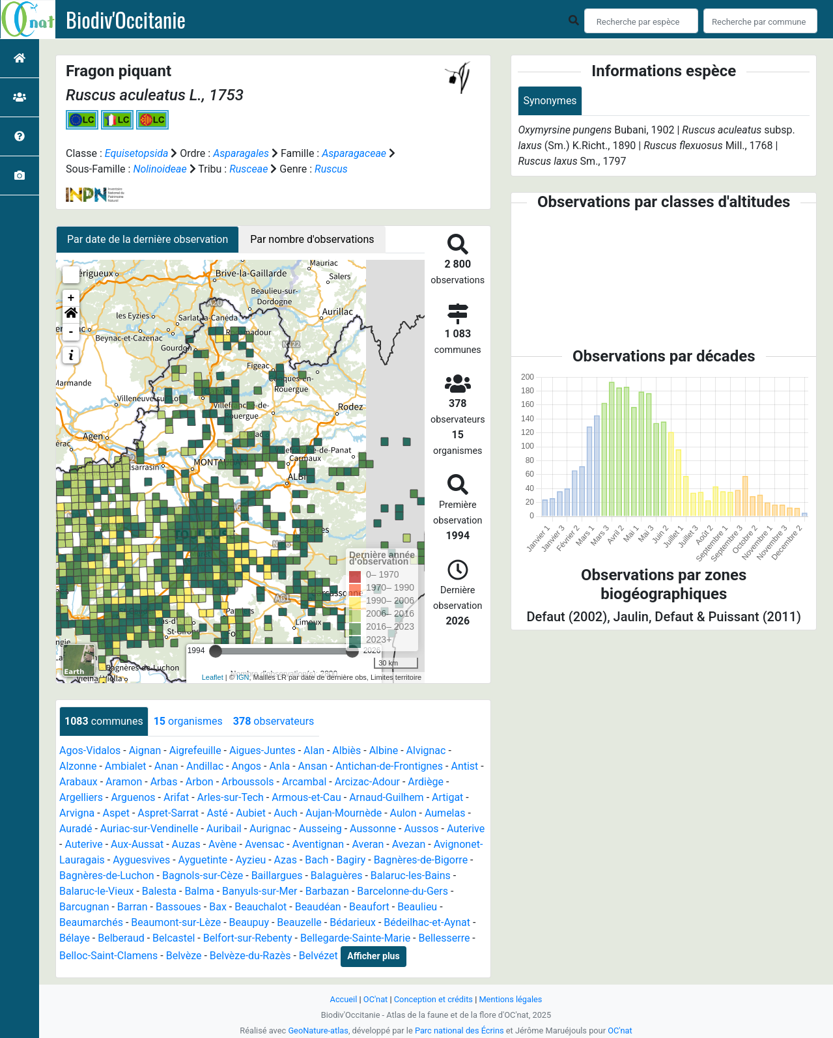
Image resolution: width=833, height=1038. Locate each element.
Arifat (176, 797)
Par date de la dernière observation (147, 239)
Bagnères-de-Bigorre (421, 860)
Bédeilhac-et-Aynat (427, 922)
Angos (246, 766)
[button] (71, 315)
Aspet (116, 813)
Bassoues (178, 907)
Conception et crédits (433, 999)
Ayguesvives (141, 860)
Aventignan (318, 844)
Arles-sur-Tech (230, 797)
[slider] (215, 651)
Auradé (75, 828)
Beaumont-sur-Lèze (176, 922)
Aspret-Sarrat (168, 813)
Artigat (447, 797)
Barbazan (327, 891)
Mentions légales (510, 999)
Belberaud (121, 938)
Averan (368, 844)
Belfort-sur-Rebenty (247, 938)
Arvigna (76, 813)
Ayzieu (250, 860)
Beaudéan (318, 907)
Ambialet (126, 766)
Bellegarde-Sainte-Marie (355, 938)
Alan (314, 750)
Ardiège (426, 782)
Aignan (145, 750)
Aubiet (251, 813)
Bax (218, 907)
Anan (166, 766)
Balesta (159, 891)
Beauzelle (299, 922)
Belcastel (173, 938)
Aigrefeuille (195, 750)
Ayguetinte (202, 860)
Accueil (344, 999)
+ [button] (71, 298)
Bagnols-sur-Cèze (202, 875)
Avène (222, 844)
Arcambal (304, 782)
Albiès (346, 750)
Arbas (164, 782)
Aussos (421, 828)
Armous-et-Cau (306, 797)
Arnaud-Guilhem (386, 797)
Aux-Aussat (137, 844)
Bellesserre (444, 938)
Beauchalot (260, 907)
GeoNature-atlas (318, 1030)
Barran (132, 907)
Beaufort (369, 907)
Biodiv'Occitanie (126, 20)
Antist (464, 766)
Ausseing (320, 828)
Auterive (466, 828)
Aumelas (445, 813)
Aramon (124, 782)
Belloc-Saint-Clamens (108, 955)
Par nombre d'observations (312, 239)
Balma (199, 891)
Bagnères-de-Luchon (106, 875)
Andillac (204, 766)
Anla (279, 766)
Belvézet (318, 955)
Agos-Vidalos (89, 750)
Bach (316, 860)
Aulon (403, 813)
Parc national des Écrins (459, 1030)
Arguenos (133, 797)
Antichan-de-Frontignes (389, 766)
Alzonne (77, 766)
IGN (242, 677)
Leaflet (212, 677)
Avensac (264, 844)
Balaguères (337, 875)
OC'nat (375, 999)
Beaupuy (249, 922)
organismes (188, 721)
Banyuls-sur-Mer (259, 891)
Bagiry (351, 860)
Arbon (200, 782)
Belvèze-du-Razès (250, 955)
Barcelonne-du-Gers (402, 891)
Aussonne (373, 828)
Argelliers (81, 797)
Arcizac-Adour (367, 782)
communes (103, 721)
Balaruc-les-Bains (411, 875)
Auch (285, 813)
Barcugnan (84, 907)
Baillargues (277, 875)
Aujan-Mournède (343, 813)
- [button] (71, 332)
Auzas (186, 844)
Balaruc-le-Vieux (96, 891)
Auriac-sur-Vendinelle (149, 828)
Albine (384, 750)
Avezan (409, 844)
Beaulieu (417, 907)
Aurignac (269, 828)
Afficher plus (373, 956)
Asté (216, 813)
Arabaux (78, 782)
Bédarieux (353, 922)
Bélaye (74, 938)
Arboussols (247, 782)
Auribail (224, 828)
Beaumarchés (91, 922)
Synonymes (549, 100)
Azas (285, 860)
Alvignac (426, 750)
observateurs (273, 721)
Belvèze (184, 955)
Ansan (313, 766)
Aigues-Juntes (262, 750)
